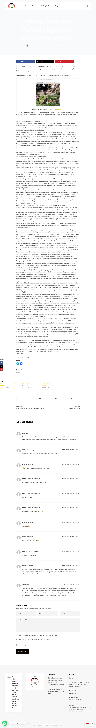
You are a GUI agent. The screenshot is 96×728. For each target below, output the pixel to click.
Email (40, 613)
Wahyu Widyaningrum (29, 450)
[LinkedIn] (72, 399)
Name (19, 613)
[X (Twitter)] (40, 399)
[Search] (87, 6)
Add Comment (22, 620)
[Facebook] (24, 399)
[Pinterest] (56, 399)
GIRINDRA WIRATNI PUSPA (31, 478)
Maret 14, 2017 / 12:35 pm (68, 478)
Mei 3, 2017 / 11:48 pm (69, 584)
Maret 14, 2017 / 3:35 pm (68, 522)
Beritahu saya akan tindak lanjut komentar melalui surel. (34, 639)
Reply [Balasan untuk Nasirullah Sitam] (77, 536)
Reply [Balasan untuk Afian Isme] (77, 584)
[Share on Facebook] (25, 61)
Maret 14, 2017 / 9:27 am (68, 449)
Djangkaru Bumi (27, 565)
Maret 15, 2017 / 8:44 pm (68, 551)
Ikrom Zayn (25, 433)
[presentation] (48, 210)
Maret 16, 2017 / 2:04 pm (68, 565)
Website (63, 613)
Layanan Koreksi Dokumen (56, 684)
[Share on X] (45, 61)
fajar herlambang (27, 464)
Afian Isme (25, 584)
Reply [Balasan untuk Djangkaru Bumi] (77, 565)
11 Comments (66, 45)
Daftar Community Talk (55, 689)
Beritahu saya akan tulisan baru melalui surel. (31, 645)
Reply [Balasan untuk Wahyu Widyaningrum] (77, 449)
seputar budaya (57, 45)
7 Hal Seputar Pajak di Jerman (29, 384)
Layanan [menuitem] (34, 6)
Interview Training (53, 687)
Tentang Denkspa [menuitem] (46, 6)
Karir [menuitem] (70, 6)
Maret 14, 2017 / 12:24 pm (68, 464)
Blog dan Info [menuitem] (60, 6)
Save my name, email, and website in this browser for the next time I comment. (38, 635)
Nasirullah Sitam (27, 536)
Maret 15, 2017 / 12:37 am (68, 536)
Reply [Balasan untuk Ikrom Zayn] (77, 433)
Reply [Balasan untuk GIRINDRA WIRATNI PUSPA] (77, 478)
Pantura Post (60, 109)
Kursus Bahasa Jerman (55, 678)
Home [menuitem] (26, 6)
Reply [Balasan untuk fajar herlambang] (77, 464)
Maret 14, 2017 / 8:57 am (68, 433)
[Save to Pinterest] (64, 61)
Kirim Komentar (22, 652)
